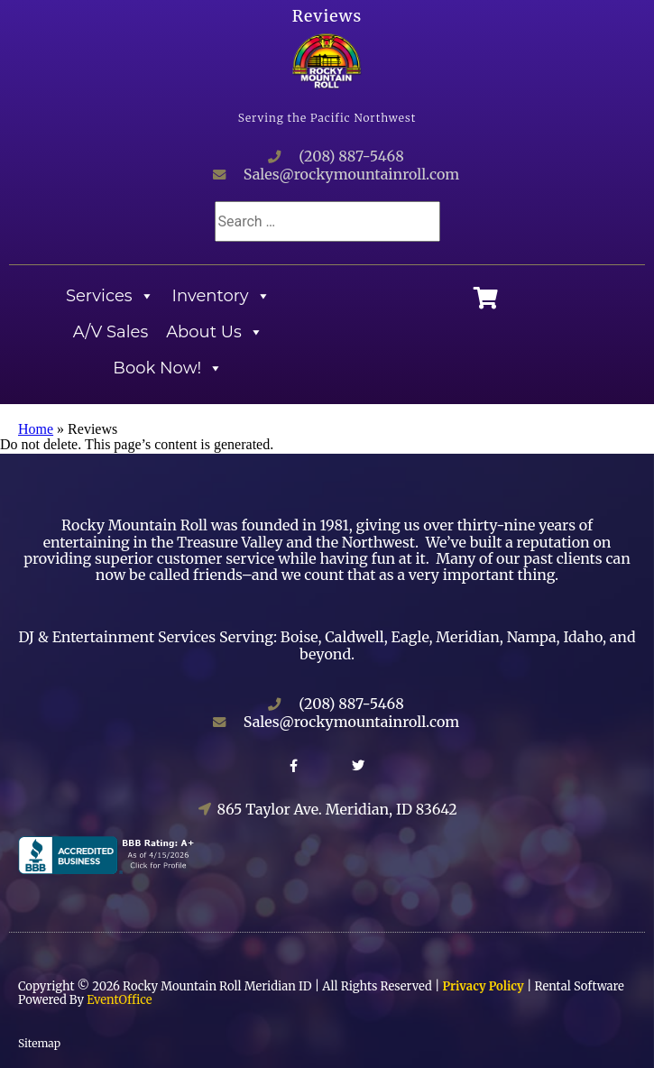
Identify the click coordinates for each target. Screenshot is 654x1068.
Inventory (221, 296)
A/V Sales (110, 332)
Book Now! (168, 368)
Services (110, 296)
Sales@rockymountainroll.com (351, 174)
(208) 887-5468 (351, 156)
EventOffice (119, 1000)
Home (35, 429)
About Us (214, 332)
